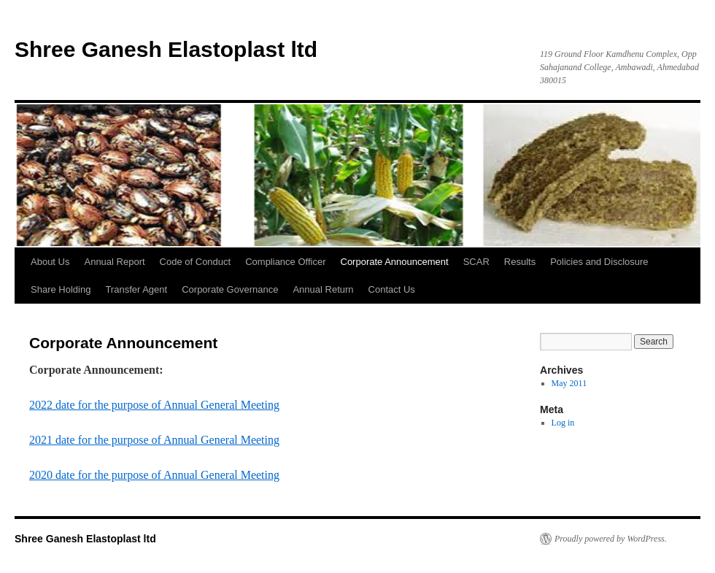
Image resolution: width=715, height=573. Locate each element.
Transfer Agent (136, 289)
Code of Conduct (195, 261)
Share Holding (60, 289)
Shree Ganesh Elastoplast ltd (166, 49)
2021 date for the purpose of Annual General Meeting (154, 440)
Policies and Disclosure (599, 261)
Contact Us (391, 289)
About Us (50, 261)
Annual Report (114, 261)
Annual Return (323, 289)
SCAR (476, 261)
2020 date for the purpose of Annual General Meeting (154, 475)
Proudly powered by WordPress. (610, 539)
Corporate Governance (230, 289)
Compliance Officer (285, 261)
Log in (563, 423)
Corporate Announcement (395, 261)
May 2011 (569, 383)
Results (520, 261)
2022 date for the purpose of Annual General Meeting (154, 405)
